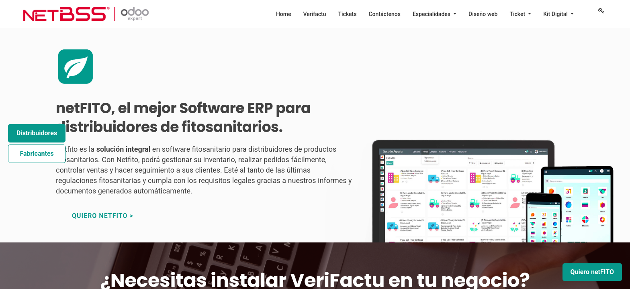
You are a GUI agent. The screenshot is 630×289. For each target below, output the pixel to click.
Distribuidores (36, 133)
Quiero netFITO (592, 272)
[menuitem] (283, 14)
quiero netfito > (102, 216)
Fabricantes (36, 153)
